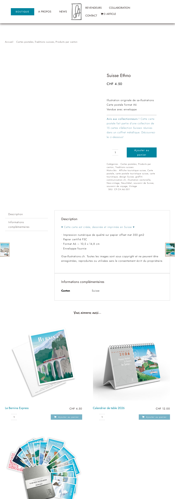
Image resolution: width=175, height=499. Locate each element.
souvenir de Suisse (143, 183)
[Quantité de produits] (115, 152)
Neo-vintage (113, 183)
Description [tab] (15, 214)
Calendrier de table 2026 (109, 408)
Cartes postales (129, 164)
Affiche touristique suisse (132, 170)
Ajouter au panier (141, 152)
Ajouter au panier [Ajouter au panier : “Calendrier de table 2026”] (154, 417)
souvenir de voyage (117, 186)
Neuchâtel (126, 183)
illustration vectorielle (139, 179)
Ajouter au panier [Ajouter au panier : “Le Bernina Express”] (66, 417)
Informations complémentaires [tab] (18, 224)
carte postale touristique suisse (132, 173)
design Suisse (126, 176)
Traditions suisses (124, 167)
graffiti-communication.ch (125, 178)
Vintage (133, 186)
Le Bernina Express (17, 408)
